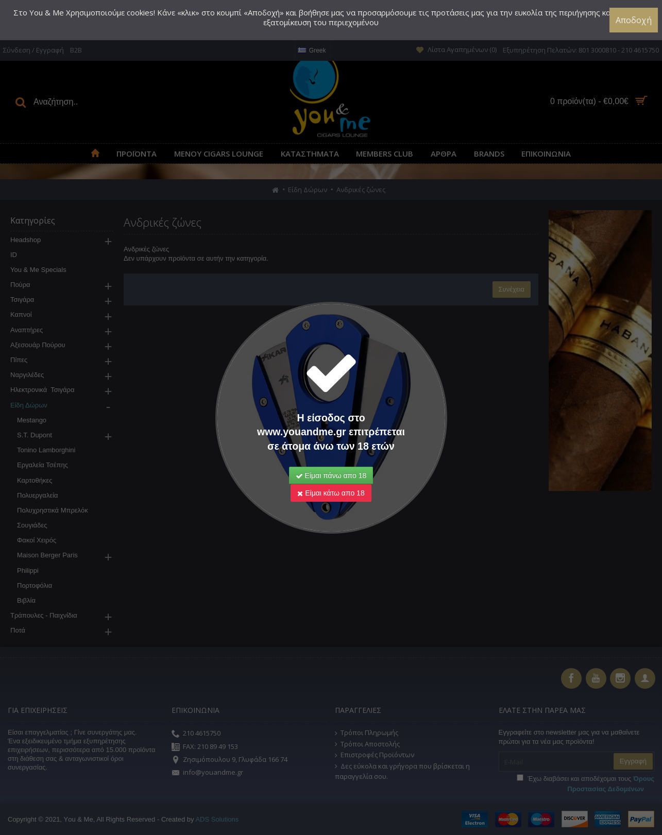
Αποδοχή (634, 20)
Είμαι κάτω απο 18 (330, 493)
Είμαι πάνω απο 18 (331, 475)
